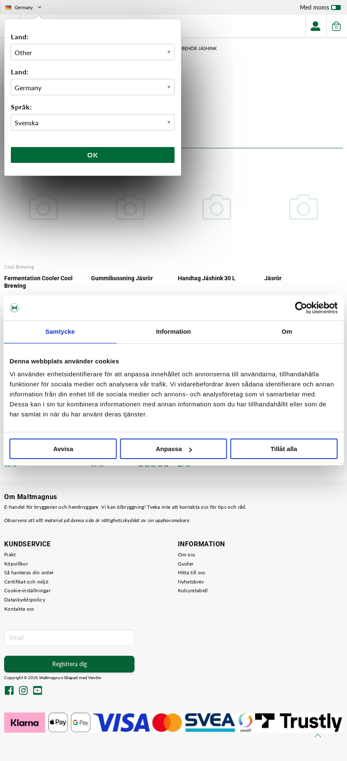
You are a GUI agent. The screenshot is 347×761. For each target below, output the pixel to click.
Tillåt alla (284, 448)
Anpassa (174, 448)
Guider (186, 564)
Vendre (94, 677)
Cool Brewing (19, 267)
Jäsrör (272, 278)
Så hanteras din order (28, 572)
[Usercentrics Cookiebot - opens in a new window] (300, 308)
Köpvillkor (16, 564)
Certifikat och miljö (26, 581)
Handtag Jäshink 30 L (207, 278)
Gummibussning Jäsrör (122, 278)
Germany (24, 7)
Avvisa (63, 448)
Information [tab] (173, 331)
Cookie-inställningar (27, 590)
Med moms (320, 9)
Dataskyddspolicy (24, 599)
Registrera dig (69, 663)
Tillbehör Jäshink (194, 48)
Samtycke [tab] (60, 331)
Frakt (10, 554)
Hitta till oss (191, 572)
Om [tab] (287, 331)
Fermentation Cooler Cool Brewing (38, 282)
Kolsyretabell (193, 590)
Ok (92, 155)
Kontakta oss (19, 609)
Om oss (186, 554)
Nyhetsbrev (191, 581)
